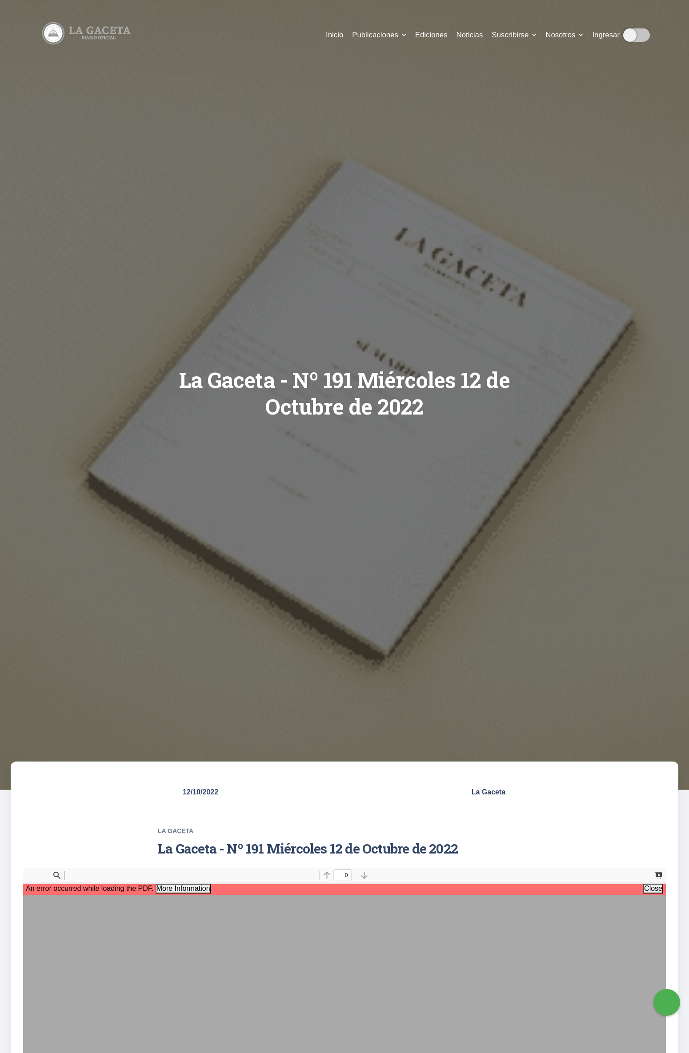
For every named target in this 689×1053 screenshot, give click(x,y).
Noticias (470, 35)
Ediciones (431, 35)
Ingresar (606, 35)
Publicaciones (379, 35)
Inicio (334, 35)
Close (653, 888)
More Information (183, 888)
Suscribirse (514, 35)
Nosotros (564, 35)
